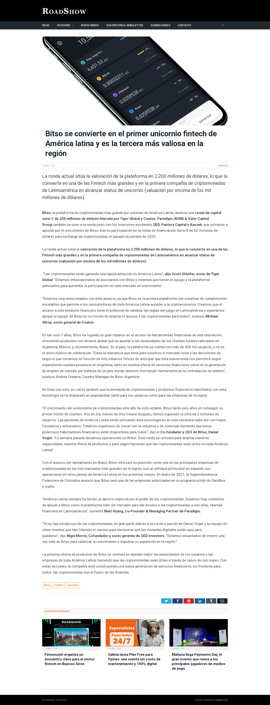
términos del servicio (124, 689)
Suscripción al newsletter (124, 25)
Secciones (63, 25)
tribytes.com (221, 700)
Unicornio (73, 585)
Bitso (47, 585)
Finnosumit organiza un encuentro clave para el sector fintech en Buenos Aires (70, 659)
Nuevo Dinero (90, 25)
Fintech (223, 165)
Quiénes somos (160, 25)
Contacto (184, 25)
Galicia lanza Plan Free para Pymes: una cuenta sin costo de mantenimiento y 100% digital (134, 659)
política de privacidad (102, 689)
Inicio (45, 25)
